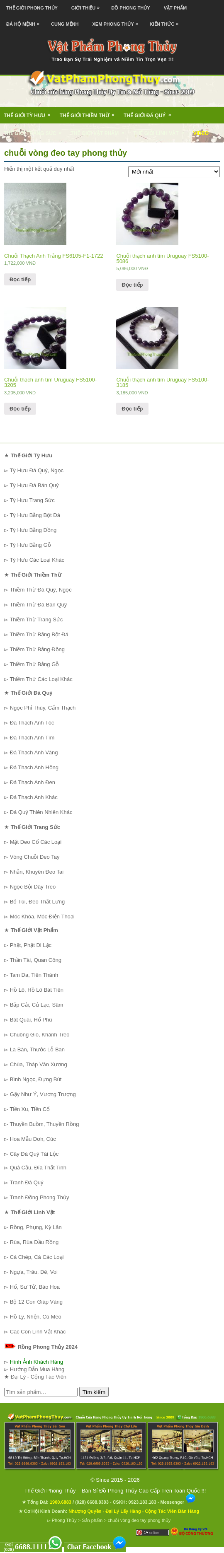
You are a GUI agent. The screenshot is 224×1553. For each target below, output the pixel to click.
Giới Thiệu (87, 5)
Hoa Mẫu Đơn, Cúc (33, 1139)
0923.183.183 (142, 1502)
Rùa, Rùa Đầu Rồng (34, 1242)
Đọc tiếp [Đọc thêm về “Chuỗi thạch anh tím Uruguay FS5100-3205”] (20, 409)
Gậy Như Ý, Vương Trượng (43, 1094)
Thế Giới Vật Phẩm (100, 130)
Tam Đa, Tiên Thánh (34, 975)
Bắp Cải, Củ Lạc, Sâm (36, 1005)
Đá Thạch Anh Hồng (34, 767)
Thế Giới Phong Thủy (32, 7)
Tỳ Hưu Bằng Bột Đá (35, 515)
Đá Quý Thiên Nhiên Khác (41, 812)
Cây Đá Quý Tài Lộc (34, 1154)
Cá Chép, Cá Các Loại (37, 1257)
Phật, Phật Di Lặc (30, 945)
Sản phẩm (92, 1520)
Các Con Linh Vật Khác (38, 1331)
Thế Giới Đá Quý (150, 112)
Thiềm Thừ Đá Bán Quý (38, 604)
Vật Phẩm (175, 7)
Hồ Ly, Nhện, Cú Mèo (35, 1317)
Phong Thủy (64, 1520)
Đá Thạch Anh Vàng (34, 752)
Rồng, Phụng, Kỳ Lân (36, 1227)
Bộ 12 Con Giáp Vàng (36, 1302)
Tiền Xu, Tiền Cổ (30, 1109)
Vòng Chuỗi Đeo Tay (35, 857)
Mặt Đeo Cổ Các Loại (36, 842)
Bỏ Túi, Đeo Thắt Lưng (37, 901)
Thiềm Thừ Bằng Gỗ (34, 664)
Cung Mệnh (65, 24)
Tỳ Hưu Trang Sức (32, 500)
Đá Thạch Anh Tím (32, 737)
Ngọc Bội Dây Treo (33, 887)
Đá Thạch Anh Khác (34, 797)
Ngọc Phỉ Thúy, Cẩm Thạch (43, 708)
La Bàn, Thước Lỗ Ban (37, 1049)
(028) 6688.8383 (92, 1502)
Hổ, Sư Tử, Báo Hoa (35, 1287)
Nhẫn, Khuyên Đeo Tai (37, 872)
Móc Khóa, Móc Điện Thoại (42, 916)
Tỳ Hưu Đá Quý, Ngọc (36, 470)
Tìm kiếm (94, 1392)
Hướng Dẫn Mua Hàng (37, 1369)
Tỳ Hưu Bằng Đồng (33, 530)
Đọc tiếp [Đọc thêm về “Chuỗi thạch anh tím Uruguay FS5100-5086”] (132, 285)
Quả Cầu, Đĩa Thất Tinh (38, 1167)
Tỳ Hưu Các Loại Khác (37, 560)
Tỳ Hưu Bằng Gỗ (30, 545)
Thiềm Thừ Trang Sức (36, 619)
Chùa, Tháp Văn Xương (38, 1064)
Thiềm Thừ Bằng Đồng (37, 649)
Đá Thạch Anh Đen (32, 782)
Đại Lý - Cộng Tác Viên (38, 1377)
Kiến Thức (166, 21)
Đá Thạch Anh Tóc (32, 723)
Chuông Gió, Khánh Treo (40, 1034)
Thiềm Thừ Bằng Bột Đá (39, 634)
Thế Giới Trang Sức (35, 130)
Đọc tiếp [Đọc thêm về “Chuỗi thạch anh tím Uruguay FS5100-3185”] (132, 409)
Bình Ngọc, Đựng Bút (36, 1079)
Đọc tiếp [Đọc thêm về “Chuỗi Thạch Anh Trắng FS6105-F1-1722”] (20, 279)
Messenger (178, 1502)
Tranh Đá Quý (26, 1182)
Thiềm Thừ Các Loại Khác (41, 679)
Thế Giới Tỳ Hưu (30, 112)
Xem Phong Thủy (117, 21)
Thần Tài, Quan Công (35, 960)
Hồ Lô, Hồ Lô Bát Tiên (36, 990)
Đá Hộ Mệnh (25, 21)
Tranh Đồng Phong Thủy (39, 1197)
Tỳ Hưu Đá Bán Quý (34, 485)
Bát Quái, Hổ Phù (31, 1020)
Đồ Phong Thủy (130, 7)
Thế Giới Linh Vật (161, 130)
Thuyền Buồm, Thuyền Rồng (44, 1124)
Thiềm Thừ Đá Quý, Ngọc (40, 590)
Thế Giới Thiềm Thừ (90, 112)
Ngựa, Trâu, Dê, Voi (34, 1272)
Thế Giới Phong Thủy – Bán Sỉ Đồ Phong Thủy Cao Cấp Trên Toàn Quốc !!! (115, 1491)
